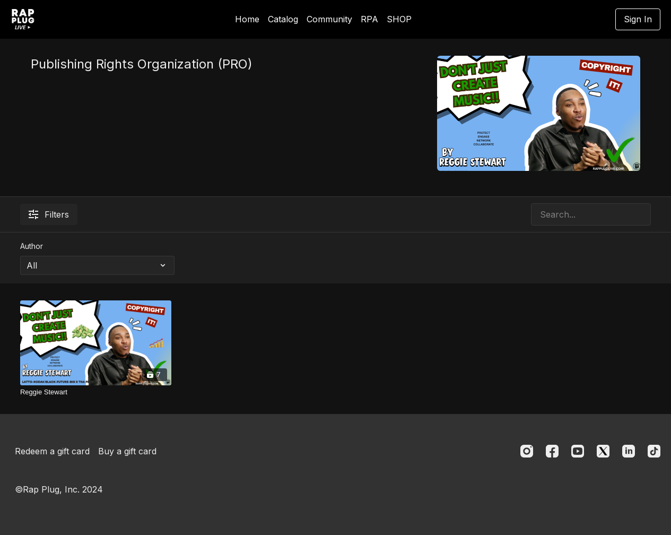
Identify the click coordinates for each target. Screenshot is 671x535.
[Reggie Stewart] (95, 392)
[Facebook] (552, 451)
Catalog (283, 19)
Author (31, 246)
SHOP (399, 19)
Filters (49, 214)
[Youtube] (577, 451)
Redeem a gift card (52, 451)
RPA (369, 19)
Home (247, 19)
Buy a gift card (127, 451)
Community (329, 19)
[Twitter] (603, 451)
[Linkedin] (628, 451)
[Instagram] (526, 451)
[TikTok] (654, 451)
